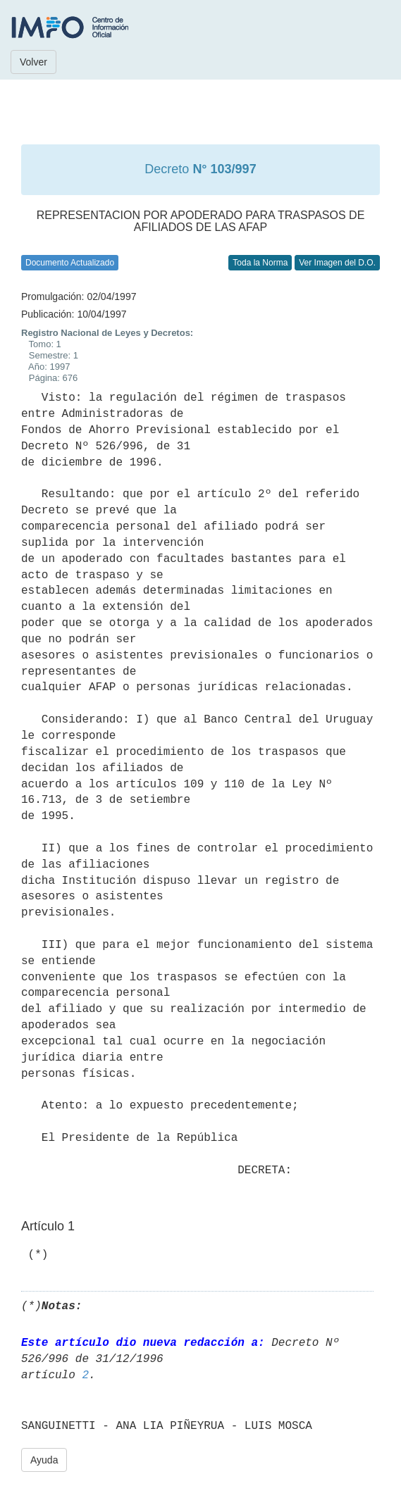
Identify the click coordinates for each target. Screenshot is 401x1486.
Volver (33, 62)
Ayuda (44, 1460)
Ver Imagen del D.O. (337, 263)
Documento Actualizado (69, 263)
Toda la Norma (260, 263)
